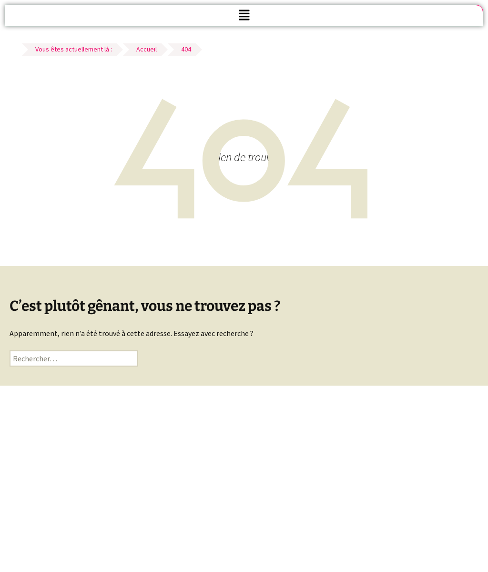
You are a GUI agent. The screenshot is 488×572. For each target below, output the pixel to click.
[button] (244, 15)
